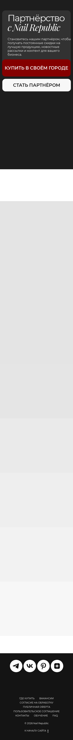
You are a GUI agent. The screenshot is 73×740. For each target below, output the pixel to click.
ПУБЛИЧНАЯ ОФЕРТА (36, 706)
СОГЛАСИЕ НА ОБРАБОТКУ (36, 702)
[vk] (30, 666)
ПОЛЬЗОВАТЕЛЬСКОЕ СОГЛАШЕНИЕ (36, 711)
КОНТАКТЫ (22, 715)
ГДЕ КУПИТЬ (27, 698)
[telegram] (16, 666)
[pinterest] (43, 666)
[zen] (57, 666)
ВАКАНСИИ (46, 698)
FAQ (55, 715)
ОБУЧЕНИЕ (41, 715)
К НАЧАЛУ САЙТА (36, 730)
